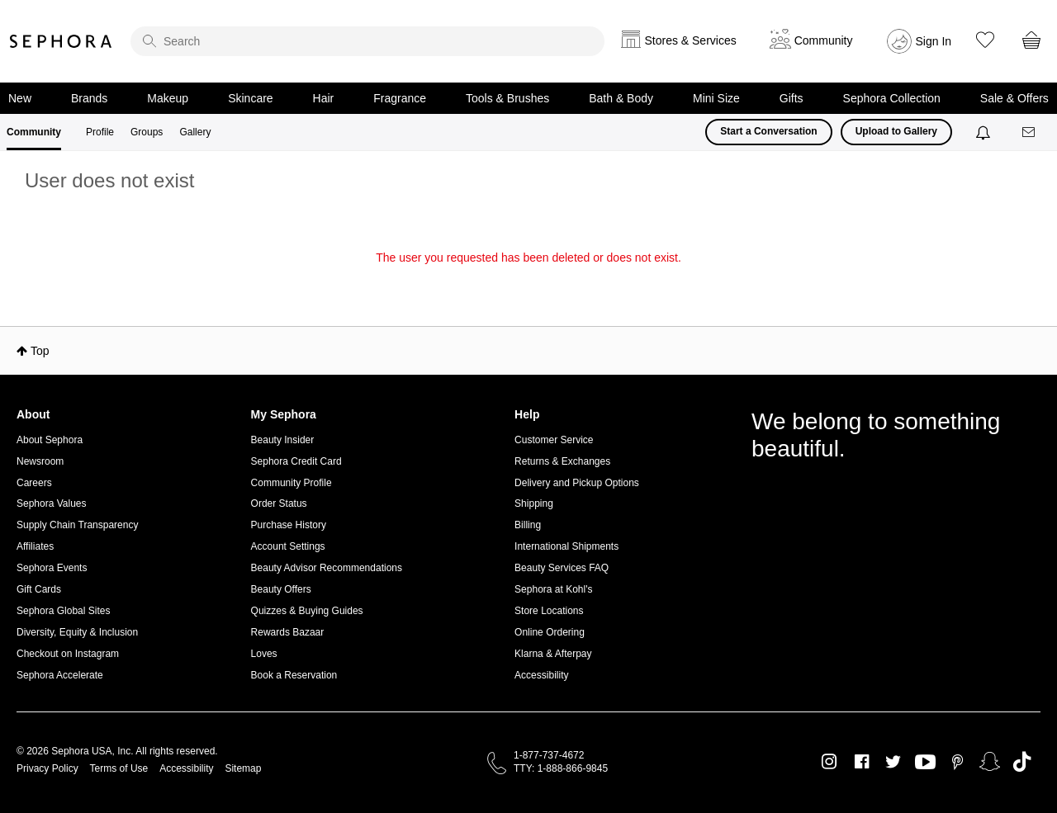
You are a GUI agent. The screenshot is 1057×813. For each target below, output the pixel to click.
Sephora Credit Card (296, 461)
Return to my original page (528, 280)
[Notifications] (985, 132)
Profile (100, 132)
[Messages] (1029, 132)
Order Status (279, 503)
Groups (146, 132)
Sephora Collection (892, 98)
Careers (34, 483)
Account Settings (288, 546)
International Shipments (566, 546)
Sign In (934, 41)
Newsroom (40, 461)
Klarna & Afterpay (552, 653)
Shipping (533, 503)
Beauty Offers (281, 589)
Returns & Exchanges (562, 461)
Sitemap (243, 768)
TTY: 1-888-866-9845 (561, 768)
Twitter (893, 761)
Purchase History (288, 525)
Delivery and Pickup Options (576, 483)
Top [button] (40, 350)
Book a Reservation (294, 675)
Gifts (791, 98)
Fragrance (399, 98)
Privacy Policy (47, 768)
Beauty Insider (283, 440)
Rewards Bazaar (288, 632)
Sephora (61, 41)
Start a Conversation (768, 131)
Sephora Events (52, 568)
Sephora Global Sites (63, 611)
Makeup (167, 98)
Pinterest (957, 761)
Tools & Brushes (507, 98)
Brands (89, 98)
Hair (323, 98)
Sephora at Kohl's (553, 589)
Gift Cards (39, 589)
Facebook (861, 761)
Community (34, 132)
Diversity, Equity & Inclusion (77, 632)
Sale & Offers (1014, 98)
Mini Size (716, 98)
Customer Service (553, 440)
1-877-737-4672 (549, 755)
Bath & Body (621, 98)
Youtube (925, 762)
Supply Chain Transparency (77, 525)
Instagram (829, 761)
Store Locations (548, 611)
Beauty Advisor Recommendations (326, 568)
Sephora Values (52, 503)
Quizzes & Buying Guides (307, 611)
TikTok (1022, 761)
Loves (264, 653)
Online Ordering (549, 632)
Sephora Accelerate (60, 675)
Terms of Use (119, 768)
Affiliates (35, 546)
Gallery (195, 132)
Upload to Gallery (896, 131)
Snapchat (989, 761)
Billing (527, 525)
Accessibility (541, 675)
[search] (367, 41)
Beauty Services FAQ (561, 568)
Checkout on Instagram (68, 653)
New (19, 98)
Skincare (250, 98)
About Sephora (50, 440)
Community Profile (291, 483)
